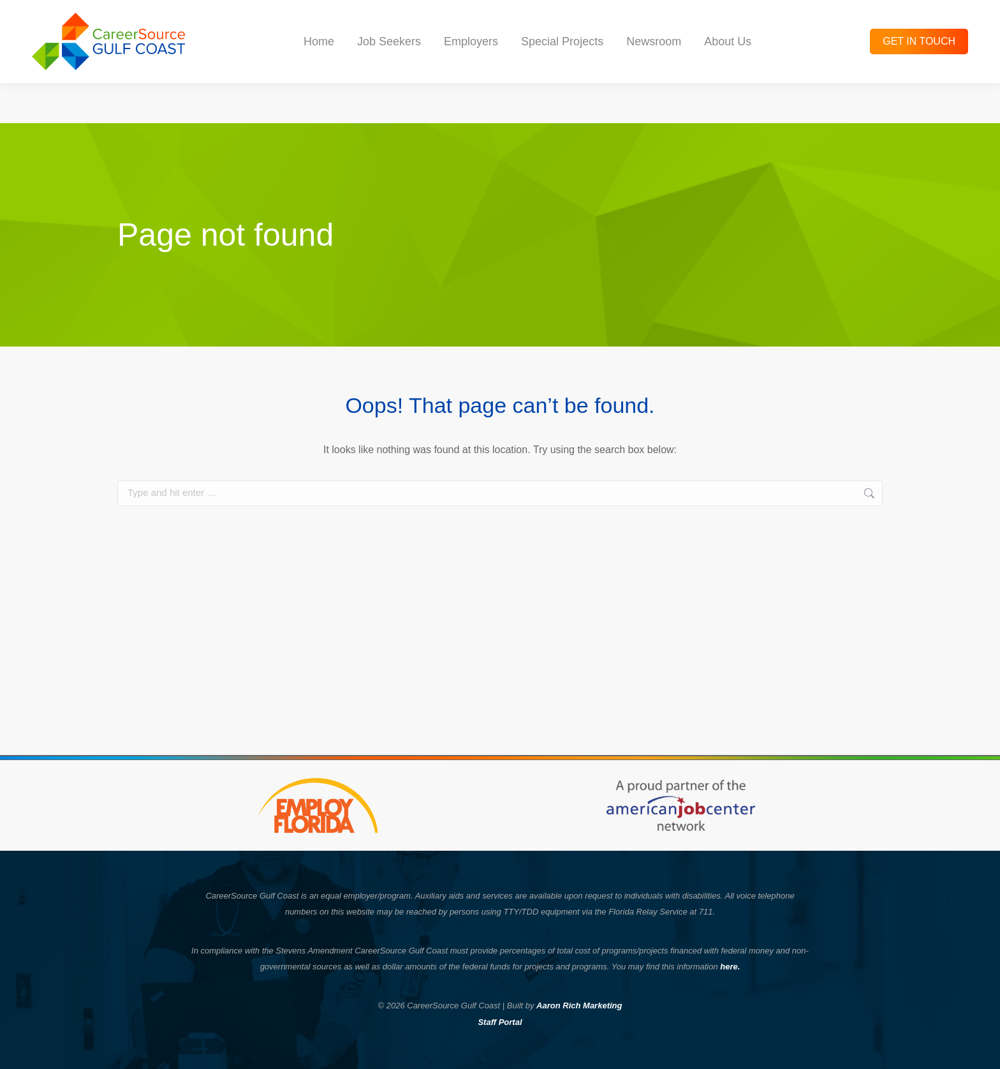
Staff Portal (500, 1022)
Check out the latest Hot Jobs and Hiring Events (500, 20)
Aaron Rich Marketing (579, 1005)
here (728, 966)
